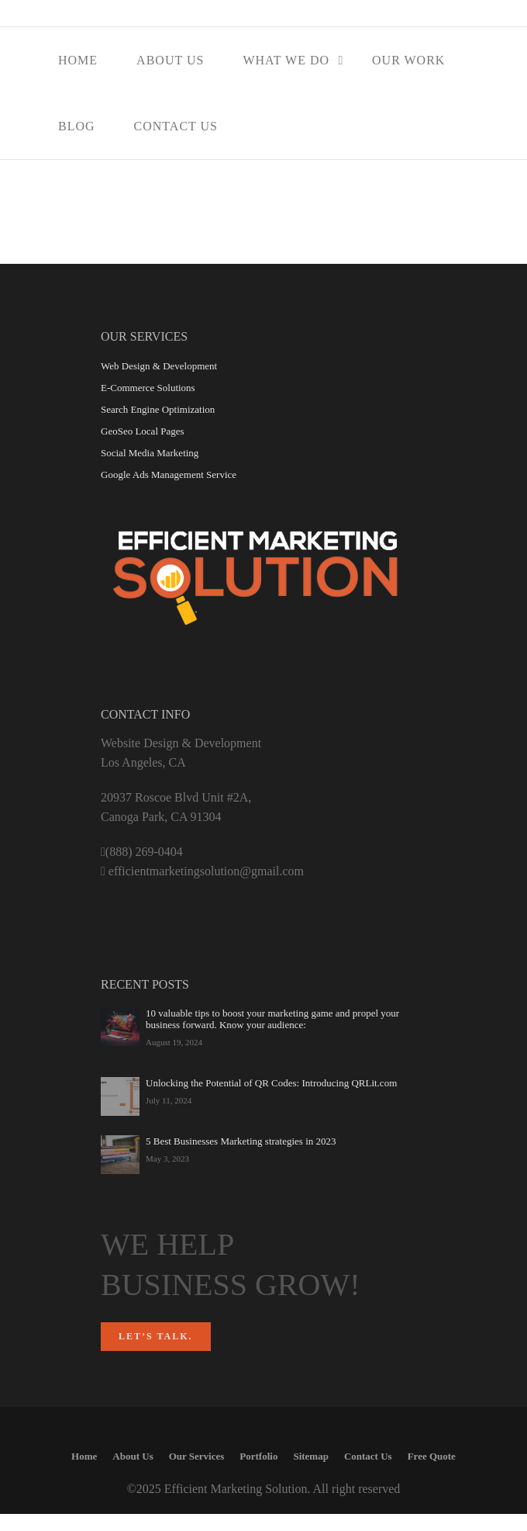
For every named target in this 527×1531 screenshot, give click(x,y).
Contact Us (176, 126)
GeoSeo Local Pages (142, 431)
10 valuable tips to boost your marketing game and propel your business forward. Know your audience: (272, 1018)
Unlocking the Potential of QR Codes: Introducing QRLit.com (271, 1083)
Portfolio (258, 1456)
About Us (170, 60)
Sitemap (311, 1456)
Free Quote (432, 1456)
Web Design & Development (159, 366)
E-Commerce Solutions (148, 387)
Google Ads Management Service (168, 474)
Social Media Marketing (149, 453)
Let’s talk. (156, 1336)
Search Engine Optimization (158, 409)
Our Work (408, 60)
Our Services (197, 1456)
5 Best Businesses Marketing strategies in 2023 (241, 1141)
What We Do (286, 60)
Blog (76, 126)
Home (78, 60)
